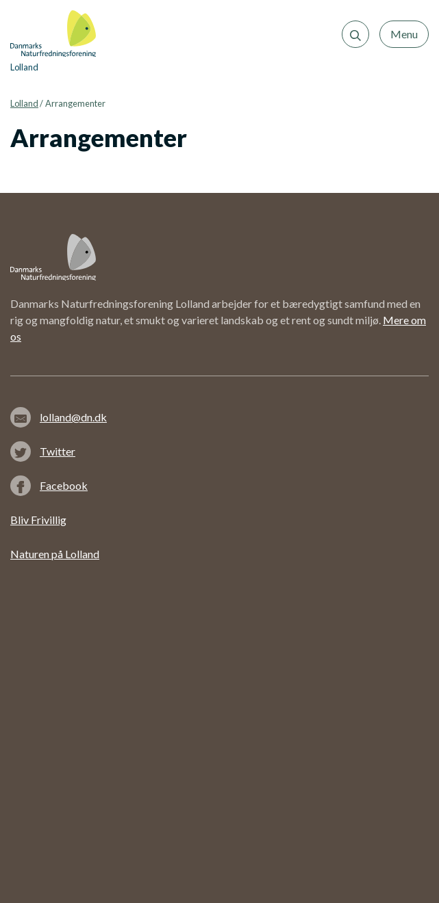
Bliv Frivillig (38, 519)
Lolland (24, 103)
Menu (404, 33)
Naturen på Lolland (54, 553)
